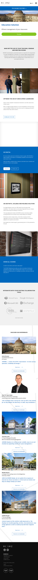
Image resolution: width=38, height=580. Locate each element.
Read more (17, 367)
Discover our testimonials (19, 371)
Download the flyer (9, 117)
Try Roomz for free (19, 8)
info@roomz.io (7, 559)
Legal (5, 564)
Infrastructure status (8, 565)
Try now (19, 34)
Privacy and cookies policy (9, 562)
